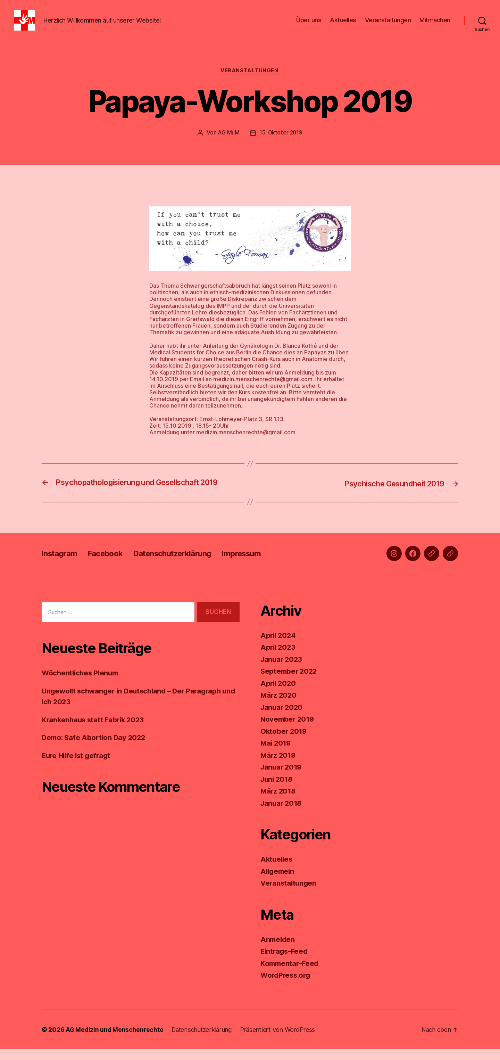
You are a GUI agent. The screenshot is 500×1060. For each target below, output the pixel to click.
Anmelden (278, 950)
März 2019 (278, 766)
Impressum (259, 564)
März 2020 (279, 705)
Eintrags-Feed (285, 962)
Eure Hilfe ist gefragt (78, 766)
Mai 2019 (276, 753)
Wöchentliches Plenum (82, 684)
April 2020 (278, 694)
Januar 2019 (282, 777)
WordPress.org (286, 985)
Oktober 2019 (284, 742)
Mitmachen (434, 25)
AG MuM (228, 143)
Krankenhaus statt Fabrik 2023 (95, 730)
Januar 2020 (282, 718)
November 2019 (288, 729)
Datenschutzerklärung (184, 564)
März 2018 (278, 801)
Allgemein (278, 882)
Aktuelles (343, 25)
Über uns (308, 25)
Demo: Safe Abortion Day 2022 (95, 748)
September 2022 (289, 681)
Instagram (61, 564)
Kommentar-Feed (290, 974)
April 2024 (278, 646)
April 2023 (278, 658)
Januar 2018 (282, 814)
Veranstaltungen (388, 25)
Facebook (110, 564)
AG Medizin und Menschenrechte (115, 1040)
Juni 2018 (277, 790)
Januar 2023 (282, 670)
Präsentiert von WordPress (280, 1040)
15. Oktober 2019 (280, 143)
